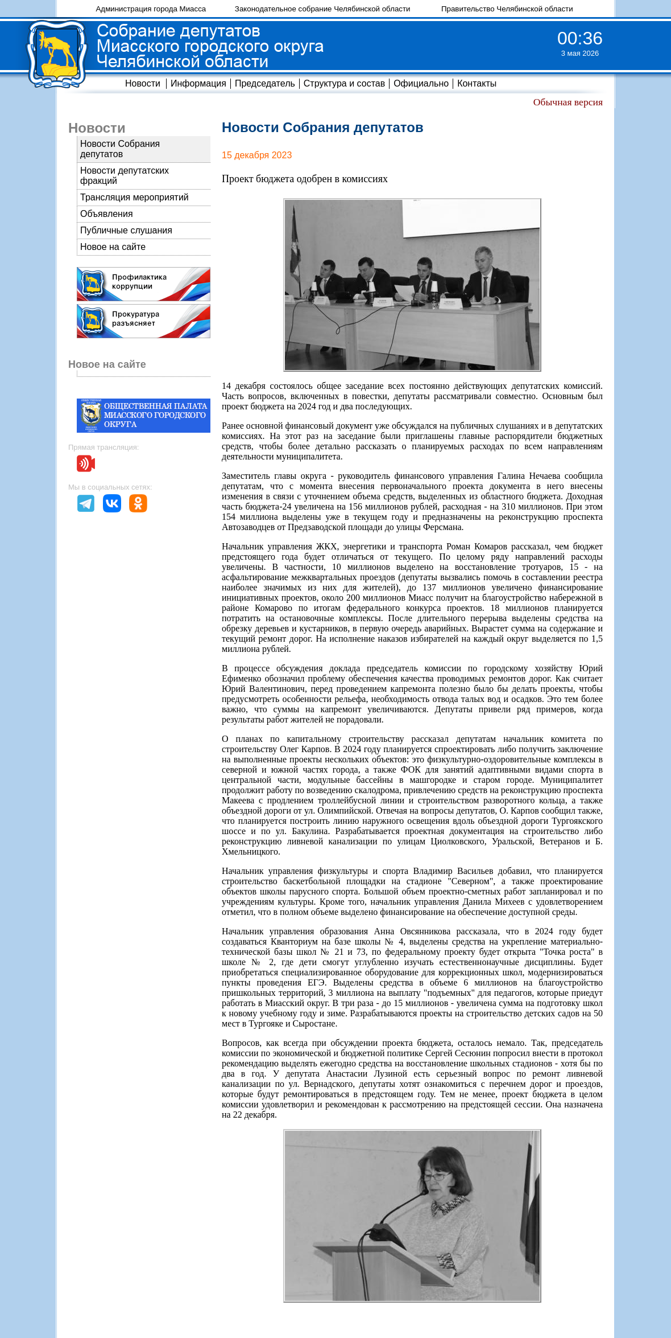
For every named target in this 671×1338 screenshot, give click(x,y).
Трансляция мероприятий (134, 197)
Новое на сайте (113, 247)
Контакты (476, 83)
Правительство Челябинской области (507, 9)
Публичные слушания (126, 230)
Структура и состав (344, 83)
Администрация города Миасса (151, 9)
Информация (198, 83)
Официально (421, 83)
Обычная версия (568, 102)
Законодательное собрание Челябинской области (323, 9)
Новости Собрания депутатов (120, 149)
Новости (142, 83)
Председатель (265, 83)
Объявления (106, 214)
